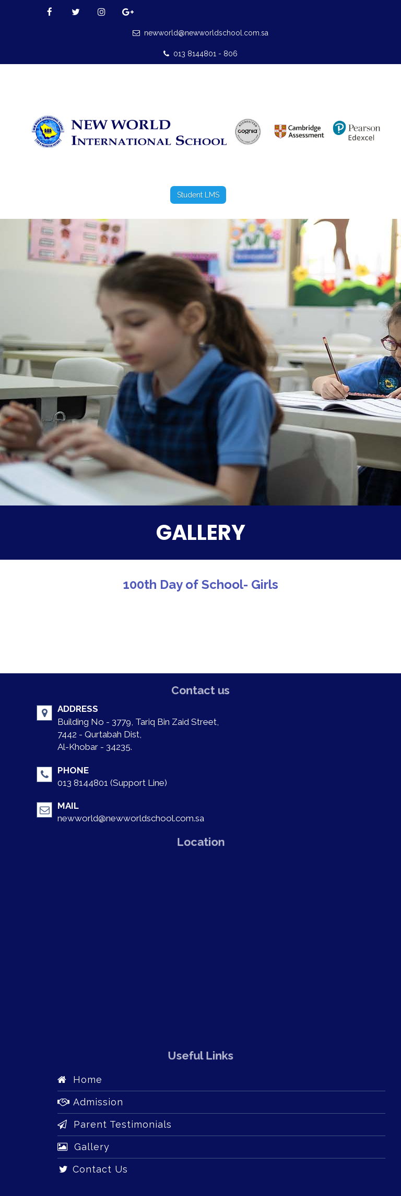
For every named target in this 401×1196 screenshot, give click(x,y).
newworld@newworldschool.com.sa (200, 33)
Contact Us (92, 1169)
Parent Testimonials (114, 1124)
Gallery (83, 1146)
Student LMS (198, 195)
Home (79, 1079)
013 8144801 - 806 (200, 54)
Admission (90, 1101)
